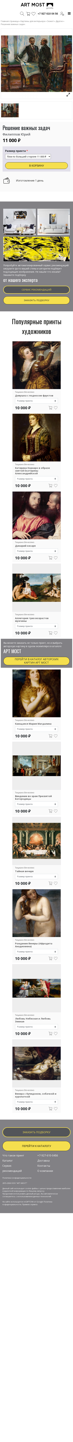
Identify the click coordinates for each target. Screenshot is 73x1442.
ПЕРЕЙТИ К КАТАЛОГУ (36, 1179)
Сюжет (50, 21)
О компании (45, 1204)
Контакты (43, 1199)
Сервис (6, 1199)
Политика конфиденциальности (16, 1211)
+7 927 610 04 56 (48, 13)
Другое (59, 21)
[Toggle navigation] (69, 13)
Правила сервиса (29, 1238)
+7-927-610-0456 (47, 1189)
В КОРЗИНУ (36, 165)
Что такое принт (13, 1189)
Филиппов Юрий (16, 134)
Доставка (43, 1194)
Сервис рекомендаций (36, 289)
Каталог (7, 1194)
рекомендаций (12, 1204)
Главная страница (10, 21)
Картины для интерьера (33, 21)
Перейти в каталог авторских (36, 660)
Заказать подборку (36, 300)
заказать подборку (36, 1166)
